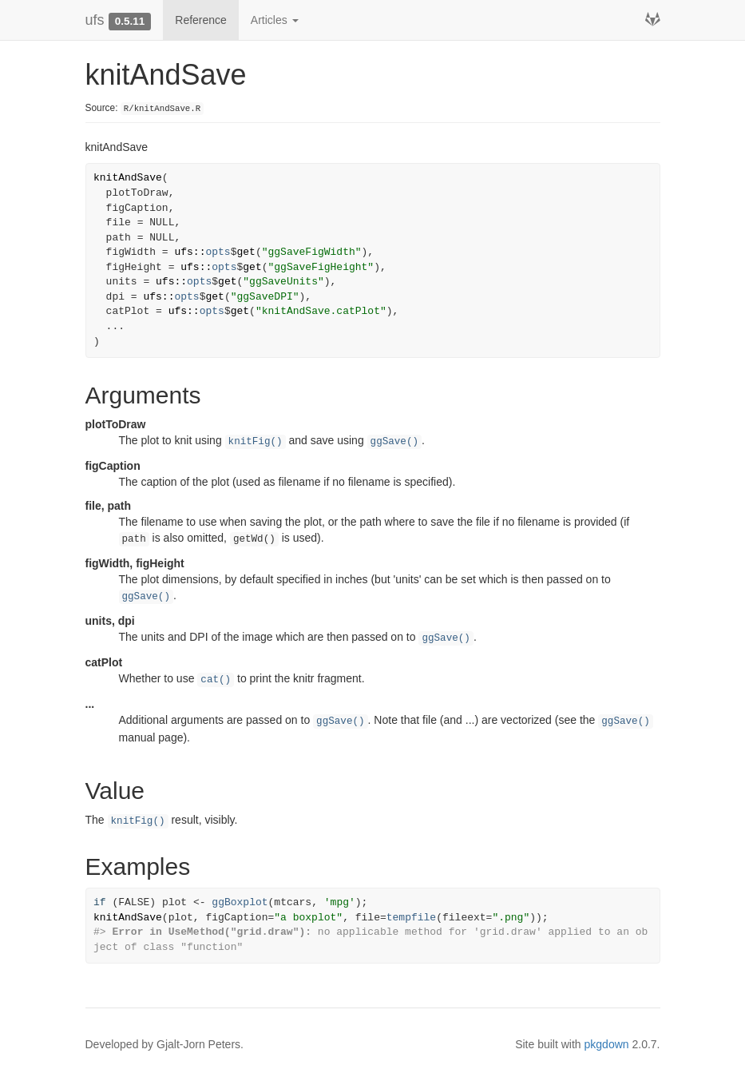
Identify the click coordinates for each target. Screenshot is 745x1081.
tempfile (411, 918)
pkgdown (607, 1044)
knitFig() (255, 441)
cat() (215, 680)
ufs (95, 20)
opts (217, 252)
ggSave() (394, 441)
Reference (201, 20)
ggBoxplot (239, 902)
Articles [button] (275, 20)
